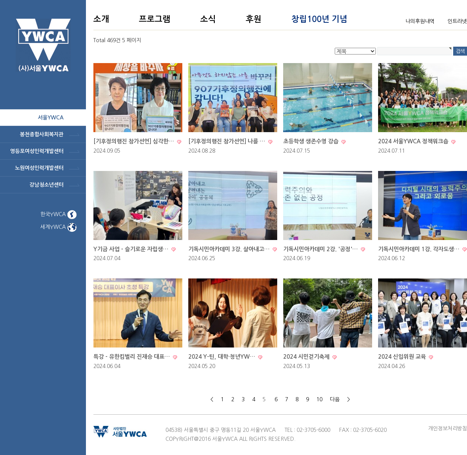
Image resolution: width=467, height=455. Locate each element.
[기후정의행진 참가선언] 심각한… (134, 141)
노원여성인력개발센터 (39, 168)
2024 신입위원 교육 (402, 356)
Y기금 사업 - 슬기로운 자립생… (131, 249)
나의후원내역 (419, 21)
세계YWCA (58, 227)
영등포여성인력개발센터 (37, 151)
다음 (335, 399)
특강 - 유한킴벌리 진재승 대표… (132, 356)
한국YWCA (58, 214)
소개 (101, 19)
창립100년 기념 (319, 19)
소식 (208, 19)
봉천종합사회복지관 (42, 134)
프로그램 (154, 19)
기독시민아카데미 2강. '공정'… (321, 249)
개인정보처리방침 (447, 428)
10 (319, 399)
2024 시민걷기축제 (307, 356)
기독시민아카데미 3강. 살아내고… (229, 249)
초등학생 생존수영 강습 (311, 141)
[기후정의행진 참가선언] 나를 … (227, 141)
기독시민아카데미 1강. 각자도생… (419, 249)
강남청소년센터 (47, 184)
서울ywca (51, 117)
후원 (254, 19)
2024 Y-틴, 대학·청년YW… (222, 356)
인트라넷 (457, 21)
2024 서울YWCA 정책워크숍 (414, 141)
